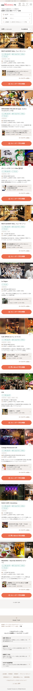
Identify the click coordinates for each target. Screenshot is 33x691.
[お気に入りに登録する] (30, 48)
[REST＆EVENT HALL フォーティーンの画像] (16, 40)
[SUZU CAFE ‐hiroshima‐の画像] (16, 492)
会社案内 (5, 674)
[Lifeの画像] (16, 381)
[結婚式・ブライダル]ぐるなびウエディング (11, 624)
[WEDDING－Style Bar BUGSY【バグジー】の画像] (16, 550)
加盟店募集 (27, 677)
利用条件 (16, 674)
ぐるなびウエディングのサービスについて (16, 680)
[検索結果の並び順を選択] (26, 29)
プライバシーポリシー (25, 674)
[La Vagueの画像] (16, 271)
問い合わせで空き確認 (16, 367)
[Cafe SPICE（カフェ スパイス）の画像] (16, 326)
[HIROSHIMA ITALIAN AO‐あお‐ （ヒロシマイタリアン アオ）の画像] (16, 98)
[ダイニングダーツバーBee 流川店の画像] (16, 158)
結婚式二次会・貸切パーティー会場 (9, 626)
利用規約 (10, 674)
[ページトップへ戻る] (16, 619)
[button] (16, 639)
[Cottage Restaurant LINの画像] (16, 437)
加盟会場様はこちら (18, 677)
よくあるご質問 (16, 683)
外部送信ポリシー (7, 677)
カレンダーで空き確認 (16, 84)
